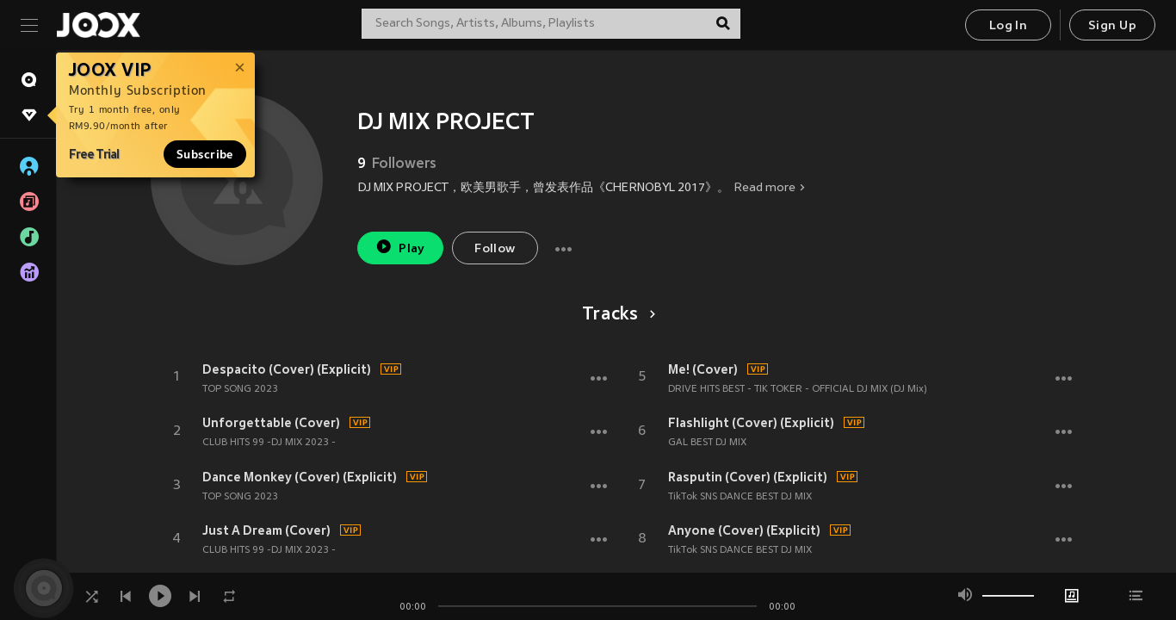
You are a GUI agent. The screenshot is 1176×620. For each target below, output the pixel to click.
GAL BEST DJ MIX (707, 442)
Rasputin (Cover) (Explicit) (747, 477)
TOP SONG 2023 (240, 389)
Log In (1008, 26)
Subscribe (204, 154)
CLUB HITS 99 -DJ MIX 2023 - (269, 442)
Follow (494, 249)
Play (399, 247)
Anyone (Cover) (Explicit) (744, 530)
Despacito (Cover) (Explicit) (286, 369)
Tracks (616, 315)
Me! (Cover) (703, 369)
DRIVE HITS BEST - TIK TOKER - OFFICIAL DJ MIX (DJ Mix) (797, 389)
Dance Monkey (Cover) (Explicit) (299, 477)
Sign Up (1112, 26)
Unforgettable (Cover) (271, 423)
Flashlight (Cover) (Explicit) (751, 423)
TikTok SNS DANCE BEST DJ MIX (740, 497)
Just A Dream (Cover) (266, 530)
